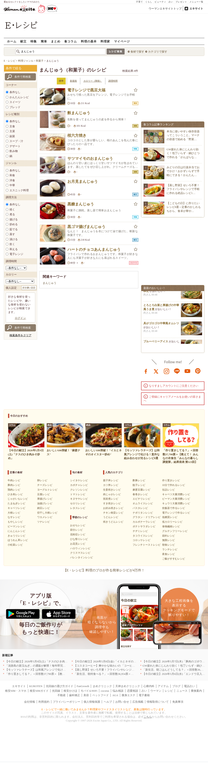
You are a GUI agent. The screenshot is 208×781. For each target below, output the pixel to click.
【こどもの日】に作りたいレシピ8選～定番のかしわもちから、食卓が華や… (184, 207)
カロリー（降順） (92, 81)
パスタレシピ (140, 508)
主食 (12, 126)
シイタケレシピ (79, 480)
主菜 (12, 131)
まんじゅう (49, 283)
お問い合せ (122, 701)
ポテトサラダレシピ (144, 526)
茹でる (14, 229)
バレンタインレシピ (81, 557)
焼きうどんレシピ (113, 521)
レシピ (169, 690)
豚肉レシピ (14, 485)
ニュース (182, 690)
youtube (187, 371)
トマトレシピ (77, 494)
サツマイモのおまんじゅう (90, 158)
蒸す (12, 234)
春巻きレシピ (140, 494)
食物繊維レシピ (171, 526)
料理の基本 (89, 41)
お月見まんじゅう (82, 181)
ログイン (20, 318)
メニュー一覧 (196, 2)
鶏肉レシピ (14, 489)
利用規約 (43, 701)
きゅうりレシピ (16, 535)
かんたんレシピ (19, 97)
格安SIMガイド (39, 690)
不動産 (61, 695)
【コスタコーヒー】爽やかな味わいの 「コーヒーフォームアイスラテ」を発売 (122, 665)
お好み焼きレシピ (113, 508)
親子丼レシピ (110, 480)
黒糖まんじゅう (80, 204)
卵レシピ (42, 480)
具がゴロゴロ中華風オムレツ (161, 325)
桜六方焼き (76, 135)
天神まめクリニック (127, 686)
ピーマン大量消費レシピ (176, 498)
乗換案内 (196, 690)
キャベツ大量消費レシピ (176, 494)
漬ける (14, 239)
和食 (12, 175)
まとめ (55, 41)
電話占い (189, 686)
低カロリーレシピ (172, 521)
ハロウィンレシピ (80, 548)
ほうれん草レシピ (18, 540)
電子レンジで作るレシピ (176, 512)
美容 (86, 695)
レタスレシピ (77, 508)
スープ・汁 (16, 141)
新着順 (73, 81)
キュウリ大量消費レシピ (176, 503)
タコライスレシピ (143, 535)
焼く (12, 209)
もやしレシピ (15, 521)
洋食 (12, 180)
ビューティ (160, 2)
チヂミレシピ (140, 531)
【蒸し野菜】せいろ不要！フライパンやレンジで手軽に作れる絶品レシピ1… (183, 189)
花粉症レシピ (77, 534)
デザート (15, 146)
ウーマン (155, 690)
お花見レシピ (77, 543)
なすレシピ (14, 517)
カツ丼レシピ (110, 485)
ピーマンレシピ (16, 526)
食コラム (70, 41)
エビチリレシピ (141, 498)
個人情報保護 (92, 701)
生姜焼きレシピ (112, 489)
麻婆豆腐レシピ (141, 489)
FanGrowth (83, 686)
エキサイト (196, 8)
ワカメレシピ (44, 517)
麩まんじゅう (78, 113)
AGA (115, 695)
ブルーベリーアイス (155, 343)
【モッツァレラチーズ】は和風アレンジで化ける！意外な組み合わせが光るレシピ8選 (58, 669)
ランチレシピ (169, 549)
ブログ (176, 686)
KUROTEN (35, 686)
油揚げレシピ (44, 503)
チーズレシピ (44, 485)
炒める (14, 224)
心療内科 (148, 686)
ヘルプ (108, 701)
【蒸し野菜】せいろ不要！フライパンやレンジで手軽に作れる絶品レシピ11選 (122, 669)
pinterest (198, 371)
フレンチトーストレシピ (146, 544)
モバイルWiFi (89, 690)
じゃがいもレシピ (18, 498)
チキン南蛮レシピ (113, 512)
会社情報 (29, 701)
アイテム (163, 686)
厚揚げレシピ (44, 498)
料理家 (105, 41)
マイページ (122, 41)
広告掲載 (137, 701)
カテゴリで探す (157, 51)
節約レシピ (168, 535)
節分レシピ (76, 529)
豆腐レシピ (43, 494)
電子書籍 (144, 695)
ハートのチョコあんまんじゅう (94, 249)
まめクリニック (102, 686)
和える (14, 249)
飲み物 (14, 151)
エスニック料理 (19, 190)
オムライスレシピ (143, 503)
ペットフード (100, 695)
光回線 (56, 690)
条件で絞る (14, 68)
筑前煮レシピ (110, 498)
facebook (146, 371)
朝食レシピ (168, 544)
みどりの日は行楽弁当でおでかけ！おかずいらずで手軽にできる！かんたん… (183, 171)
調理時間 (113, 81)
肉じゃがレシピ (112, 494)
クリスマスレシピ (80, 552)
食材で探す (137, 51)
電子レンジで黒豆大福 (86, 90)
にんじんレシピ (16, 531)
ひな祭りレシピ (79, 539)
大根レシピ (14, 512)
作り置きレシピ (171, 480)
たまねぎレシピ (16, 503)
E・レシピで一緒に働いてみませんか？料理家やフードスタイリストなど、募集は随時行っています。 (104, 709)
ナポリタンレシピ (143, 512)
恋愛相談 (132, 690)
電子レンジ (16, 254)
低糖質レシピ (169, 517)
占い (171, 2)
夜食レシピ (168, 554)
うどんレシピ (110, 517)
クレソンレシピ (79, 489)
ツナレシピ (43, 521)
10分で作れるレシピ (173, 485)
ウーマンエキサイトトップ (165, 8)
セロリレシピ (77, 503)
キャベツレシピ (16, 508)
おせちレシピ (77, 525)
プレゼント (181, 2)
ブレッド (15, 107)
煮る (12, 214)
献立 (23, 41)
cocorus (105, 690)
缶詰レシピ (168, 489)
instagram (166, 371)
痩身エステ (128, 695)
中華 (12, 185)
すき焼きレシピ (112, 503)
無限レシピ (168, 540)
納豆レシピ (43, 508)
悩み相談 (118, 690)
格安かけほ (70, 690)
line (177, 371)
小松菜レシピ (15, 544)
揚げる (14, 219)
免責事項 (177, 701)
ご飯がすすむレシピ (173, 558)
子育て (139, 2)
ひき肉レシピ (15, 494)
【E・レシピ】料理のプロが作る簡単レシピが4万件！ (104, 570)
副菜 (12, 136)
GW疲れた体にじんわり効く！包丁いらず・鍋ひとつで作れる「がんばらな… (183, 153)
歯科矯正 (74, 695)
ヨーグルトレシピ (47, 489)
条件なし (15, 92)
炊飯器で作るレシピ (173, 508)
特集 (33, 41)
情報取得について (158, 701)
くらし (148, 2)
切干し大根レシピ (47, 512)
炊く (12, 244)
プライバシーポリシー (66, 701)
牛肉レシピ (14, 480)
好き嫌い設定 (29, 287)
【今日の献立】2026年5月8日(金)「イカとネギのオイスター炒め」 (114, 661)
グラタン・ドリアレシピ (146, 517)
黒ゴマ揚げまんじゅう (86, 227)
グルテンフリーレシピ (175, 531)
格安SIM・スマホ (15, 690)
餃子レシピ (139, 485)
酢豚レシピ (139, 480)
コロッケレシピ (141, 540)
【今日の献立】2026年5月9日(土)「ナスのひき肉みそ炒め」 (42, 661)
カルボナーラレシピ (144, 521)
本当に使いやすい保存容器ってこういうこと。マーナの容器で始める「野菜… (183, 135)
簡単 (44, 41)
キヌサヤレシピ (79, 498)
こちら (148, 716)
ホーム (11, 41)
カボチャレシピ (79, 485)
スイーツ (15, 102)
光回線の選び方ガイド (59, 686)
